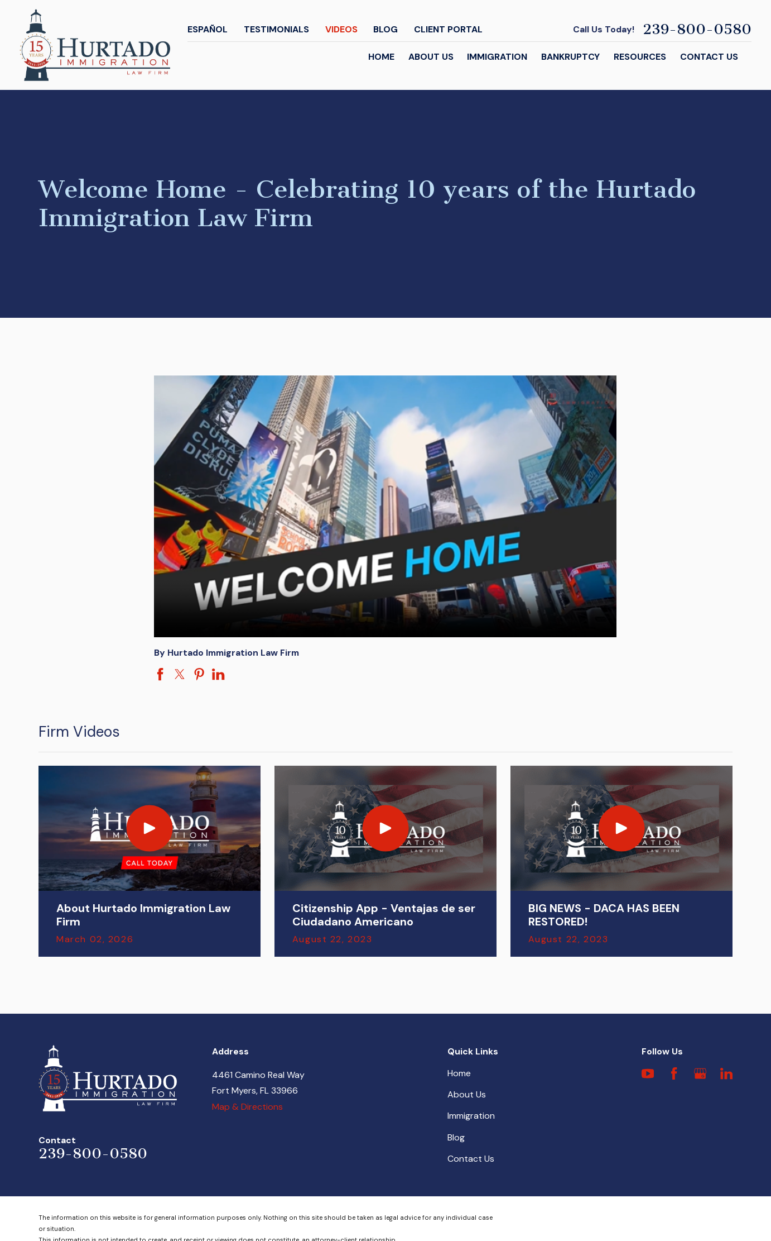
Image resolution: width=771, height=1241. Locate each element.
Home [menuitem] (381, 57)
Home (459, 1073)
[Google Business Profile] (700, 1073)
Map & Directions (247, 1107)
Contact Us (470, 1158)
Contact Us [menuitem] (709, 57)
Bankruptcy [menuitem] (570, 57)
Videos (341, 29)
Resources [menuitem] (640, 57)
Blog (385, 29)
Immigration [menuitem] (497, 57)
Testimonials (276, 29)
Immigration (471, 1115)
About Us (466, 1094)
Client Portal (448, 29)
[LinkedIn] (726, 1073)
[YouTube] (648, 1073)
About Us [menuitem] (431, 57)
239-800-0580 (697, 29)
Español (207, 29)
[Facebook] (674, 1073)
